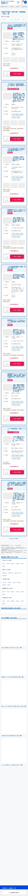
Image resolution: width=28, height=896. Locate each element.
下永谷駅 (14, 117)
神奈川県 (12, 6)
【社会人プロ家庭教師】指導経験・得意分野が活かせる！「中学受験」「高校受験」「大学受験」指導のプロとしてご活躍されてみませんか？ (18, 36)
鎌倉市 (3, 566)
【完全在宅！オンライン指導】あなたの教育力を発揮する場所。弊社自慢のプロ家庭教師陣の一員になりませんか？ (18, 332)
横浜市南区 (10, 573)
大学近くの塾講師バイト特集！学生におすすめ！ (10, 647)
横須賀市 (12, 563)
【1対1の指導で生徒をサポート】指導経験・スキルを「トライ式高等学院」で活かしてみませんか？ (19, 439)
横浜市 (18, 6)
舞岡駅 (17, 114)
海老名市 (18, 563)
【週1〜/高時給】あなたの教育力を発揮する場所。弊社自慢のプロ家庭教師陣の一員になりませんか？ (18, 220)
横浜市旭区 (4, 573)
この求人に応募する (17, 73)
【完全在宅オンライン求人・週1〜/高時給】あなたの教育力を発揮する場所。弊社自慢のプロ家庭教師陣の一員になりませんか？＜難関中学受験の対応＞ (18, 496)
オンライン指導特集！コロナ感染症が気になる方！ (11, 764)
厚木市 (3, 563)
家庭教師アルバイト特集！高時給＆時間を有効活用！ (11, 676)
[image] (6, 59)
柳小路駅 (19, 582)
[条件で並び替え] (19, 19)
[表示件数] (6, 19)
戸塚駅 (13, 54)
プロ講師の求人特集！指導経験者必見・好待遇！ (10, 735)
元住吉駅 (9, 582)
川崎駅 (14, 582)
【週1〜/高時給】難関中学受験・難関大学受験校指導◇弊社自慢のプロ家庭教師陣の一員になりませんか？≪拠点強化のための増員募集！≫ (18, 388)
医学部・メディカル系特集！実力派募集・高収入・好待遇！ (12, 706)
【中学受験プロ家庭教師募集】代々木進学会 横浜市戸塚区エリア (16, 85)
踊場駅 (21, 114)
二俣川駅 (4, 582)
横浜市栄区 (4, 575)
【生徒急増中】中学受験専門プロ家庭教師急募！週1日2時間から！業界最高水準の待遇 (19, 276)
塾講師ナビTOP (4, 6)
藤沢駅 (9, 584)
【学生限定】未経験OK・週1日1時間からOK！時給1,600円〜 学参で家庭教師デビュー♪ (19, 158)
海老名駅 (4, 584)
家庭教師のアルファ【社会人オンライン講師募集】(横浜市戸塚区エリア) (16, 322)
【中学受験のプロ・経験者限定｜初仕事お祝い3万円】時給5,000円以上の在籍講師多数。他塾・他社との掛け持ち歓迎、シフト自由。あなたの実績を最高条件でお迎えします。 (19, 98)
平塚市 (8, 563)
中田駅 (18, 117)
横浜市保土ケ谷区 (18, 573)
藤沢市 (22, 563)
